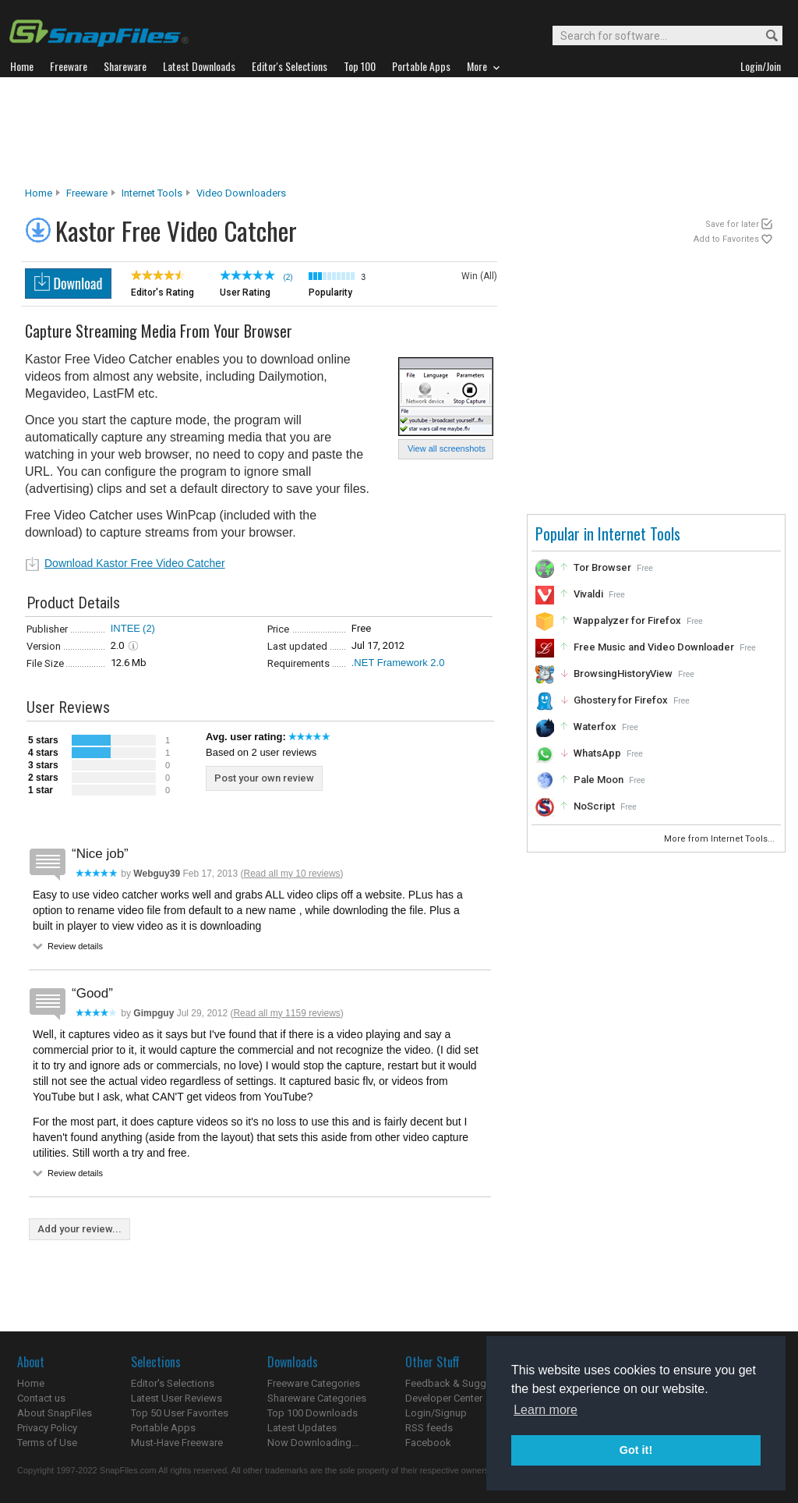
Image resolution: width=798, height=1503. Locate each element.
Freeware (87, 193)
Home (38, 193)
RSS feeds (429, 1428)
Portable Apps (163, 1428)
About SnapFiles (54, 1413)
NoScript (594, 806)
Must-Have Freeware (177, 1442)
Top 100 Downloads (312, 1413)
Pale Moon (598, 779)
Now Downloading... (312, 1442)
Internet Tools (152, 193)
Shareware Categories (316, 1398)
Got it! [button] (636, 1450)
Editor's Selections (172, 1383)
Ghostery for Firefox (621, 700)
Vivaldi (588, 594)
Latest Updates (302, 1428)
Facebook (428, 1442)
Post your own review (264, 778)
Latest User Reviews (176, 1398)
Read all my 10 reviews (292, 873)
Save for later (732, 224)
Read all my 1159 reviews (286, 1013)
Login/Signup (436, 1413)
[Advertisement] (399, 132)
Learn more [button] (545, 1409)
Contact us (41, 1398)
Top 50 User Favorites (179, 1413)
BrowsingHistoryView (623, 673)
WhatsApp (597, 753)
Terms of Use (47, 1442)
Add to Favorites (726, 239)
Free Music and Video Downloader (654, 647)
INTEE (125, 628)
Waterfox (595, 726)
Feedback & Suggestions (462, 1383)
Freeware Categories (313, 1383)
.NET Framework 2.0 (398, 662)
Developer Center (443, 1398)
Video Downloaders (241, 193)
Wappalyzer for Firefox (627, 620)
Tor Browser (602, 567)
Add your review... (79, 1229)
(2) (149, 628)
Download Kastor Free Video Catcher (134, 563)
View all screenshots (447, 448)
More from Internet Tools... (720, 839)
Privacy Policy (47, 1428)
